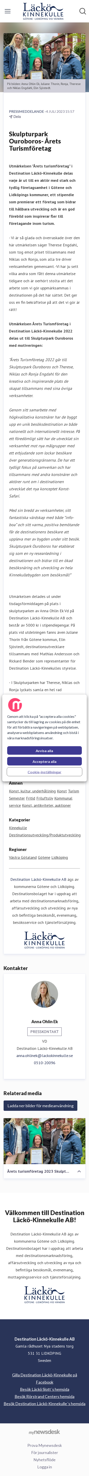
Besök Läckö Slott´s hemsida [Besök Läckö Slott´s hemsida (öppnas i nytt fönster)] (44, 1389)
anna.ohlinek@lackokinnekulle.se (44, 1055)
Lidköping (59, 857)
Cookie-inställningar (44, 772)
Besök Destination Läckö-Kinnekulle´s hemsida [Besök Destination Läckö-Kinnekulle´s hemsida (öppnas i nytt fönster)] (44, 1403)
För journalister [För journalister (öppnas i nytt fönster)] (44, 1452)
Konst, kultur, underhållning (32, 791)
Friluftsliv (44, 798)
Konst (62, 791)
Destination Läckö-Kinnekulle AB (38, 879)
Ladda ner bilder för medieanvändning (40, 1105)
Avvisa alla (44, 751)
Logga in (44, 1466)
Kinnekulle (18, 827)
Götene (44, 857)
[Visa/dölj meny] (8, 11)
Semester (17, 798)
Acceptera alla (44, 761)
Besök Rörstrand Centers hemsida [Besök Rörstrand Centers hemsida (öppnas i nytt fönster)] (44, 1396)
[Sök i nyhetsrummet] (82, 11)
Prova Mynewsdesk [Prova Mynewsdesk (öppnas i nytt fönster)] (44, 1445)
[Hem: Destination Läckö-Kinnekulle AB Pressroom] (43, 11)
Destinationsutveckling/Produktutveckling (45, 835)
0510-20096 (44, 1062)
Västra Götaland (23, 857)
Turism (73, 791)
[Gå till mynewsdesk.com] (44, 1432)
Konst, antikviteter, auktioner (46, 805)
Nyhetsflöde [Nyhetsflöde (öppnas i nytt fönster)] (44, 1459)
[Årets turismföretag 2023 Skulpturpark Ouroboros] (44, 1141)
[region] (44, 738)
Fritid (30, 798)
